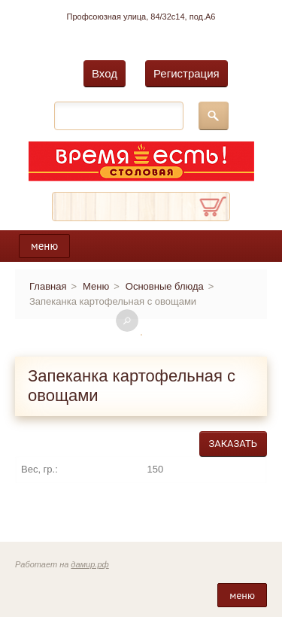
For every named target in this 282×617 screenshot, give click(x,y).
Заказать (233, 443)
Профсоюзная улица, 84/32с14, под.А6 (141, 16)
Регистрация (186, 73)
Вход (104, 73)
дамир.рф (89, 564)
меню (44, 246)
